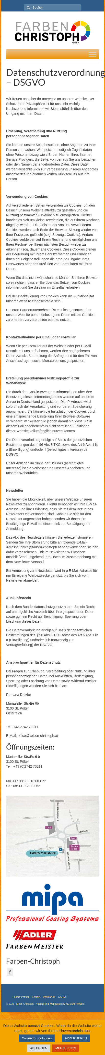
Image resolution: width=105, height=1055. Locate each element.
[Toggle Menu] (92, 54)
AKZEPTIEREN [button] (76, 1038)
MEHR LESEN (65, 1048)
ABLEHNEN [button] (38, 1048)
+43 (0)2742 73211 (28, 766)
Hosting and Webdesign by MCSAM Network (60, 1004)
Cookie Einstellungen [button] (37, 1038)
